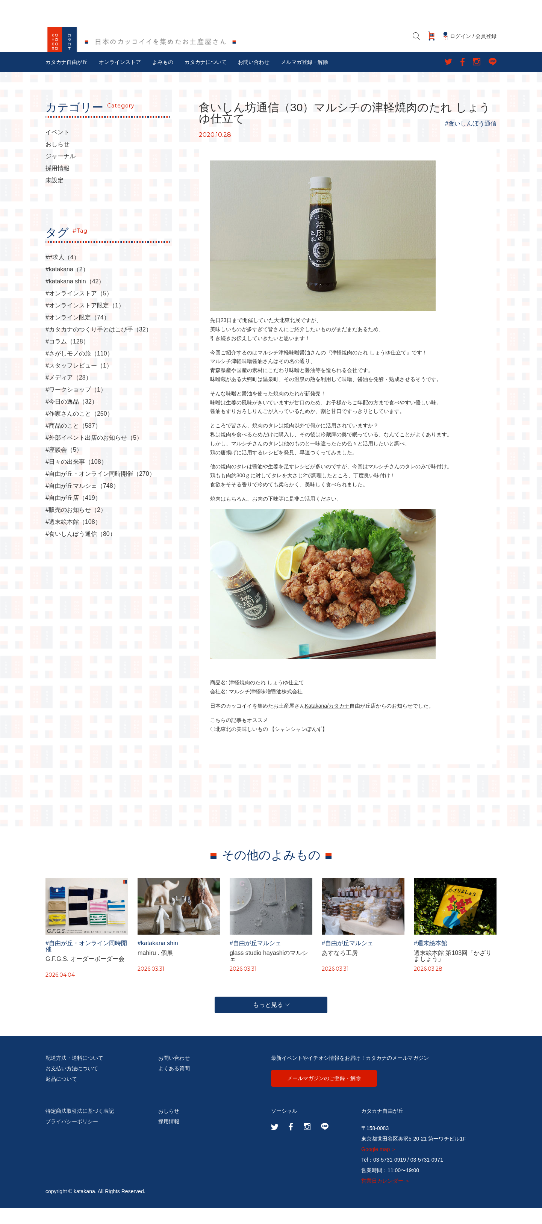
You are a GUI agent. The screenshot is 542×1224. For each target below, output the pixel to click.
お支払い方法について (71, 1085)
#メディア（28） (68, 394)
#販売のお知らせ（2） (75, 526)
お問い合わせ (253, 79)
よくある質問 (174, 1085)
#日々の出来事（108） (76, 478)
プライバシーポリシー (71, 1138)
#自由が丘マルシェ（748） (82, 502)
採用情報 (57, 185)
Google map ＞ (379, 1165)
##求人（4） (62, 274)
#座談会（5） (63, 466)
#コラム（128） (67, 358)
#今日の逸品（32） (71, 418)
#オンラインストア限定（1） (84, 322)
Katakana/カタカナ (327, 722)
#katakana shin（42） (74, 298)
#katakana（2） (67, 286)
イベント (57, 149)
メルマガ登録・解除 (304, 79)
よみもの (162, 79)
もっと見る (271, 1021)
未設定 (54, 197)
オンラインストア (120, 79)
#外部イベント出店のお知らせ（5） (93, 454)
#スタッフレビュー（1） (78, 382)
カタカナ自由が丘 (66, 79)
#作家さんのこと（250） (79, 430)
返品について (61, 1095)
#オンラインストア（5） (78, 310)
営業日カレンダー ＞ (385, 1197)
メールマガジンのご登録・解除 (324, 1094)
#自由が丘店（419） (73, 514)
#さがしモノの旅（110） (79, 370)
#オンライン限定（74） (77, 334)
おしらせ (57, 161)
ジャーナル (60, 173)
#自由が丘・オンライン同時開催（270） (100, 490)
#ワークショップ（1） (75, 406)
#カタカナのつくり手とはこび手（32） (98, 346)
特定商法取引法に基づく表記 (79, 1127)
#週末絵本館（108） (73, 539)
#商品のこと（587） (73, 442)
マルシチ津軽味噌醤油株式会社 (265, 708)
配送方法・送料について (74, 1074)
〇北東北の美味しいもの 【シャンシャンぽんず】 (268, 745)
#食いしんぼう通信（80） (80, 551)
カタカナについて (206, 79)
